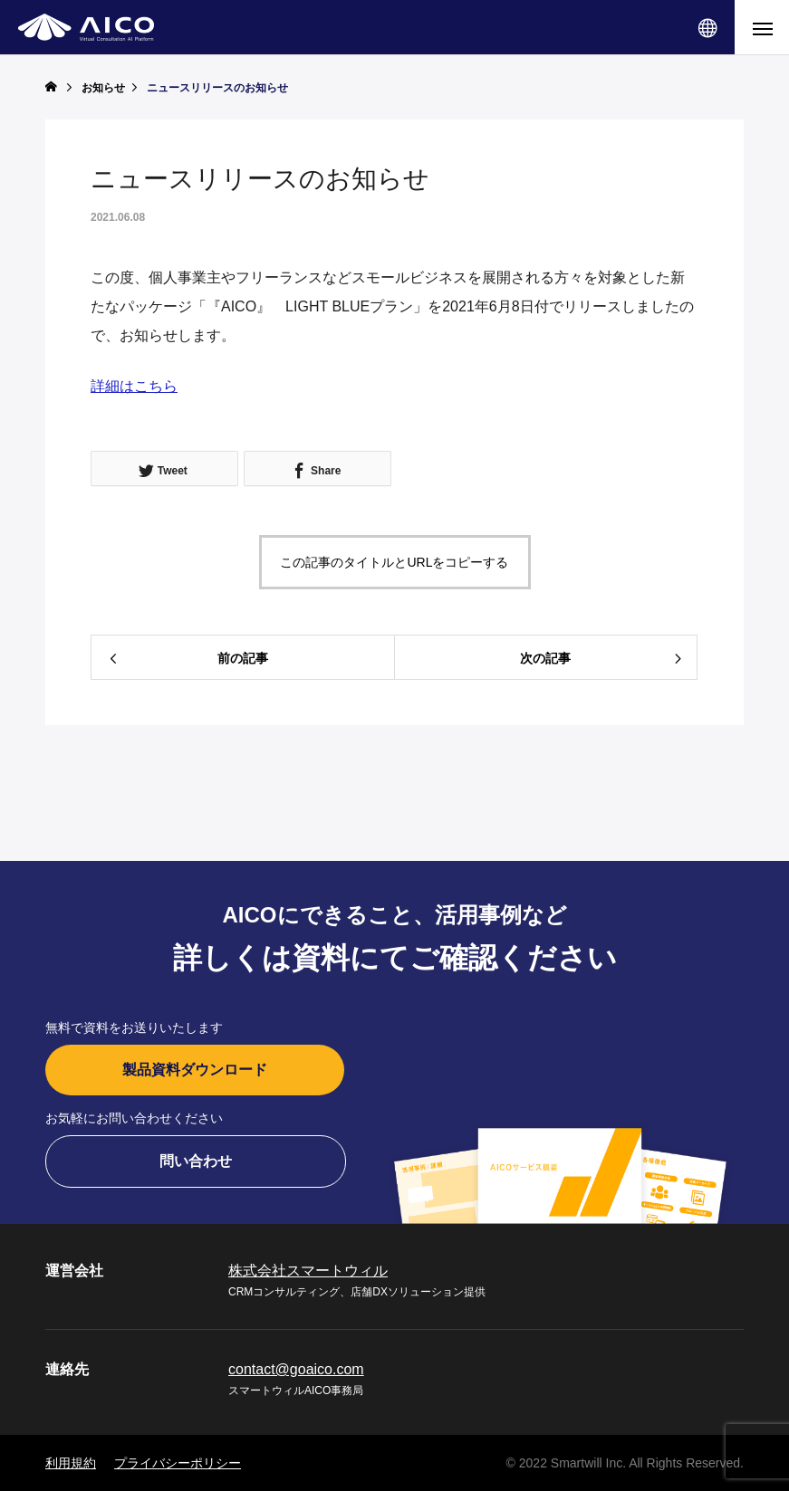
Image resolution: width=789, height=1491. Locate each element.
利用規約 (70, 1463)
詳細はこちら (134, 386)
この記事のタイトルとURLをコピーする (394, 562)
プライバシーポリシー (177, 1463)
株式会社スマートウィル (308, 1270)
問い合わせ (195, 1161)
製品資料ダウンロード (194, 1069)
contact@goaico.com (296, 1369)
